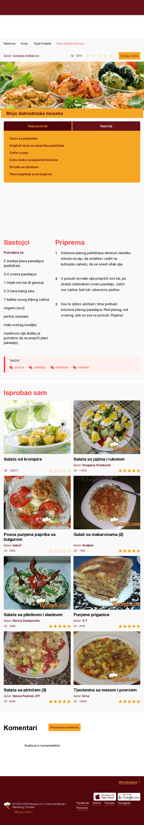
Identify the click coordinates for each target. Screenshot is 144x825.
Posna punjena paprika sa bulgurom (37, 514)
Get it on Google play (129, 797)
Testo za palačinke (23, 138)
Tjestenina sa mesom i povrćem (107, 667)
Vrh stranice (128, 782)
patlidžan (62, 367)
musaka (83, 367)
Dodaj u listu (129, 55)
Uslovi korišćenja (54, 803)
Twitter (96, 803)
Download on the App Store (105, 797)
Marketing (18, 807)
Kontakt (30, 807)
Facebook (82, 803)
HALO (28, 812)
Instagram (124, 803)
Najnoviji (106, 126)
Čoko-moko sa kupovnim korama (33, 160)
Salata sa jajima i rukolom (107, 436)
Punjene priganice (107, 592)
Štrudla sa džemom (23, 167)
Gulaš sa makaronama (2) (107, 514)
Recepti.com (72, 7)
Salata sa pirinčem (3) (37, 667)
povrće (19, 367)
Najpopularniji (38, 126)
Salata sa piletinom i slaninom (37, 592)
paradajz (40, 367)
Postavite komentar (64, 727)
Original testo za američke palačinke (36, 145)
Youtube (109, 803)
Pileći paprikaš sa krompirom (30, 174)
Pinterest (82, 807)
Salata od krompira (37, 436)
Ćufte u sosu (18, 152)
